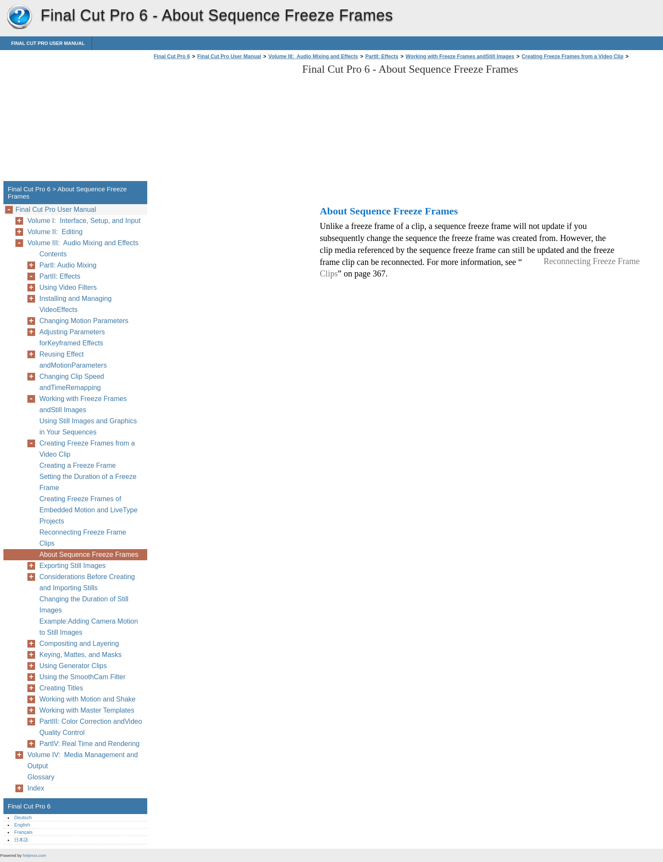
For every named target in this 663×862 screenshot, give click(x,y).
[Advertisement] (223, 123)
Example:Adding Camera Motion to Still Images (88, 627)
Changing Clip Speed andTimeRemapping (71, 382)
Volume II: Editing (55, 231)
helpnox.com (34, 855)
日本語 (21, 839)
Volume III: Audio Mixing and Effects (313, 56)
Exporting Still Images (72, 565)
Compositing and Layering (79, 643)
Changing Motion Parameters (83, 320)
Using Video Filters (68, 287)
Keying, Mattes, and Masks (80, 654)
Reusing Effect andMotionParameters (73, 360)
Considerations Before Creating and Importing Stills (87, 582)
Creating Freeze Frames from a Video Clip (573, 56)
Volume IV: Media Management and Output (82, 760)
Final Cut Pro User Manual (48, 43)
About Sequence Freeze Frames (88, 554)
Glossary (40, 777)
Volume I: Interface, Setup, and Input (83, 220)
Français (23, 832)
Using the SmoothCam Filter (82, 677)
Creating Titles (61, 688)
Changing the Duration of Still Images (83, 604)
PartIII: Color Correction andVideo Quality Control (90, 727)
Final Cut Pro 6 (19, 17)
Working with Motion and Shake (87, 699)
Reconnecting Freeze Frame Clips (82, 538)
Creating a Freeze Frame (77, 465)
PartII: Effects (381, 56)
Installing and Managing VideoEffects (75, 304)
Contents (53, 254)
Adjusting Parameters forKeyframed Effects (72, 337)
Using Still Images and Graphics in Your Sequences (88, 426)
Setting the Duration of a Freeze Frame (88, 482)
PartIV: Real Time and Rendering (89, 743)
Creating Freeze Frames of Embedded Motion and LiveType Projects (88, 510)
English (22, 824)
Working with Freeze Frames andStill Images (460, 56)
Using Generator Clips (73, 665)
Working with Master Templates (86, 710)
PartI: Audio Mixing (67, 265)
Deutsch (23, 817)
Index (35, 788)
